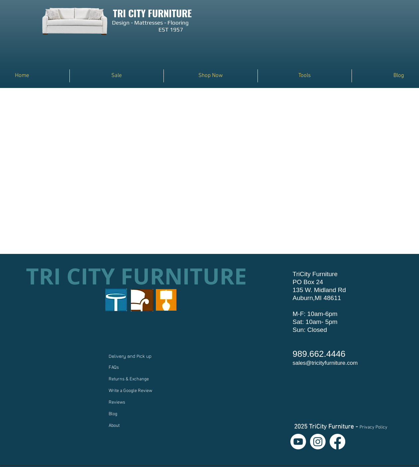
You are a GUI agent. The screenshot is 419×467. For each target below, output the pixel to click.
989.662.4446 (319, 354)
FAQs (114, 367)
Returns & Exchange (129, 379)
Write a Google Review (130, 391)
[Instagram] (318, 441)
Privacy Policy (373, 427)
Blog (113, 414)
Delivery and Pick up (131, 356)
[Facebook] (337, 441)
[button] (211, 75)
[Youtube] (298, 441)
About (114, 425)
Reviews (117, 402)
